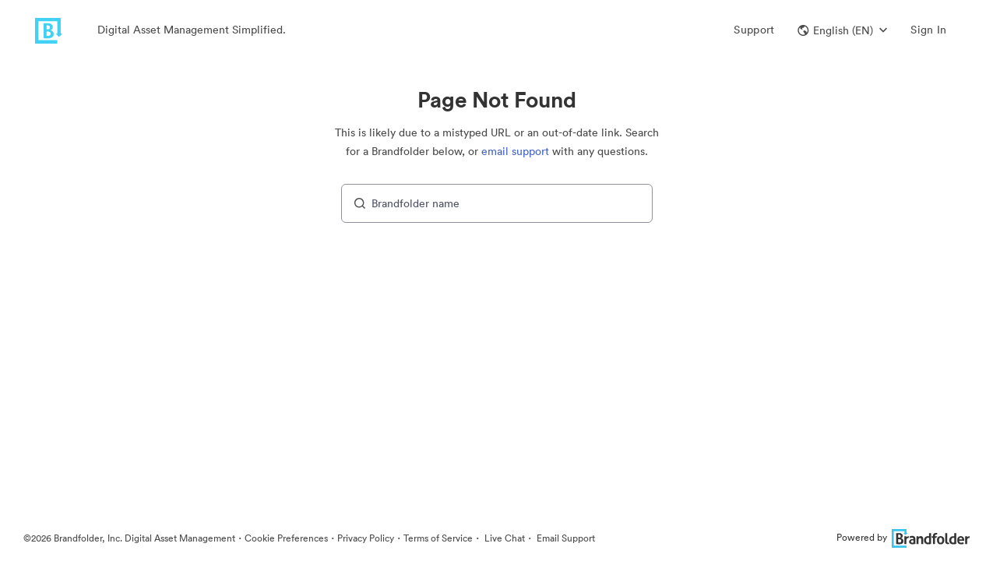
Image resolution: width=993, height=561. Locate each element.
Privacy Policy (365, 538)
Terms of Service (438, 538)
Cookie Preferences (286, 538)
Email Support (564, 538)
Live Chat (503, 538)
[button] (842, 30)
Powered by (903, 537)
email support (515, 151)
